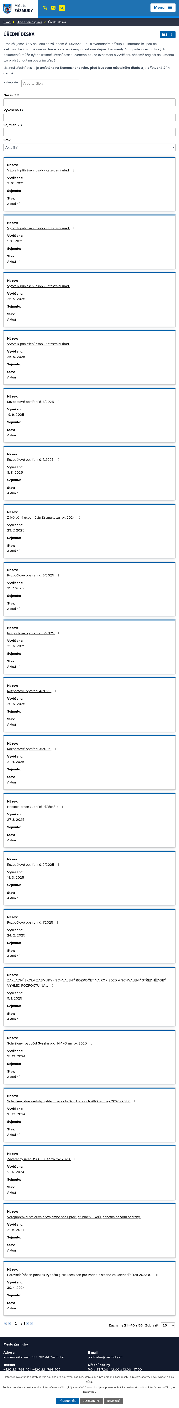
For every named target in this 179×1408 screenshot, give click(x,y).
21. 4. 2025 (15, 761)
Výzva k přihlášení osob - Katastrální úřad (41, 170)
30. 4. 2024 (16, 1287)
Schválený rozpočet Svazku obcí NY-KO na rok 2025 (50, 1043)
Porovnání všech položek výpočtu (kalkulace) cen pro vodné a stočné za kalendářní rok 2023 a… (83, 1274)
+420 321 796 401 (17, 1369)
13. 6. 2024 (15, 1171)
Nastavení (113, 1401)
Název (9, 95)
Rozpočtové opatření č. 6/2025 (34, 575)
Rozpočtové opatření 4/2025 (32, 691)
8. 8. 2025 (15, 472)
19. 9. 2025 (15, 414)
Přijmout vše (68, 1401)
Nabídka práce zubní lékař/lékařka (36, 806)
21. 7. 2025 (15, 588)
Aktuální (13, 203)
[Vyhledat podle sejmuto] (89, 132)
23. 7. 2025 (15, 530)
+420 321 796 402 (46, 1369)
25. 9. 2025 (16, 298)
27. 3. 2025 (15, 819)
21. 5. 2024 (15, 1229)
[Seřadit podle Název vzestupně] (18, 94)
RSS (168, 34)
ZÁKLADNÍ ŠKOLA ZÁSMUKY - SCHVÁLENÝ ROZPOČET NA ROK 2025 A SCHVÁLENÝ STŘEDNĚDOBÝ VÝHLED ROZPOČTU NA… (86, 983)
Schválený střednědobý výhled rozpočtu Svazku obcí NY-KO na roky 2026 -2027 (72, 1101)
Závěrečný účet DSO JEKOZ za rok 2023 (42, 1159)
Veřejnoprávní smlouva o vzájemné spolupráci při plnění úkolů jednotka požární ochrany (77, 1216)
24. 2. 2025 (16, 935)
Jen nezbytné (91, 1401)
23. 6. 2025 (16, 646)
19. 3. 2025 (15, 877)
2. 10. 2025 (15, 183)
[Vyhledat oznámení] (89, 102)
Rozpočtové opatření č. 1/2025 (33, 922)
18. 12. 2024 (16, 1056)
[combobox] (50, 83)
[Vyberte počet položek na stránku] (168, 1325)
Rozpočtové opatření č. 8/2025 (34, 401)
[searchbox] (50, 83)
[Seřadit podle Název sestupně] (18, 96)
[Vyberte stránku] (15, 1323)
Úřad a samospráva (29, 22)
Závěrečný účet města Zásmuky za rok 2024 (44, 517)
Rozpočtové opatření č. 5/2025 (34, 633)
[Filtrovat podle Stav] (89, 147)
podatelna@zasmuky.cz (105, 1357)
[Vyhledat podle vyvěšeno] (89, 117)
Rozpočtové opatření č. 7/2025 (34, 459)
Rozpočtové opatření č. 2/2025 (34, 864)
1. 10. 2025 (15, 241)
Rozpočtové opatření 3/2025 (32, 748)
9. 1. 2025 (14, 998)
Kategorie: (11, 82)
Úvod (7, 22)
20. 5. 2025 (16, 703)
